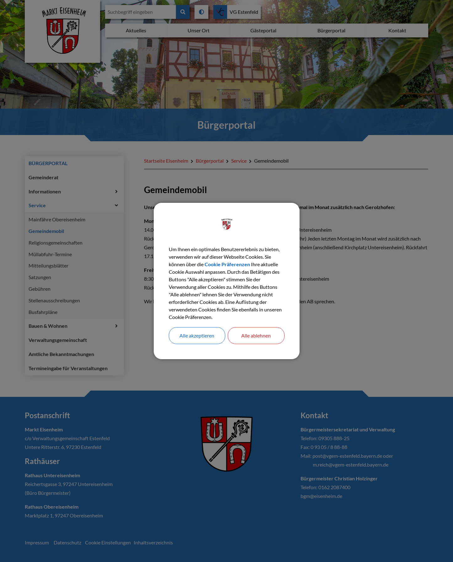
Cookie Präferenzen (227, 264)
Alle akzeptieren (196, 335)
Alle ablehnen (256, 335)
